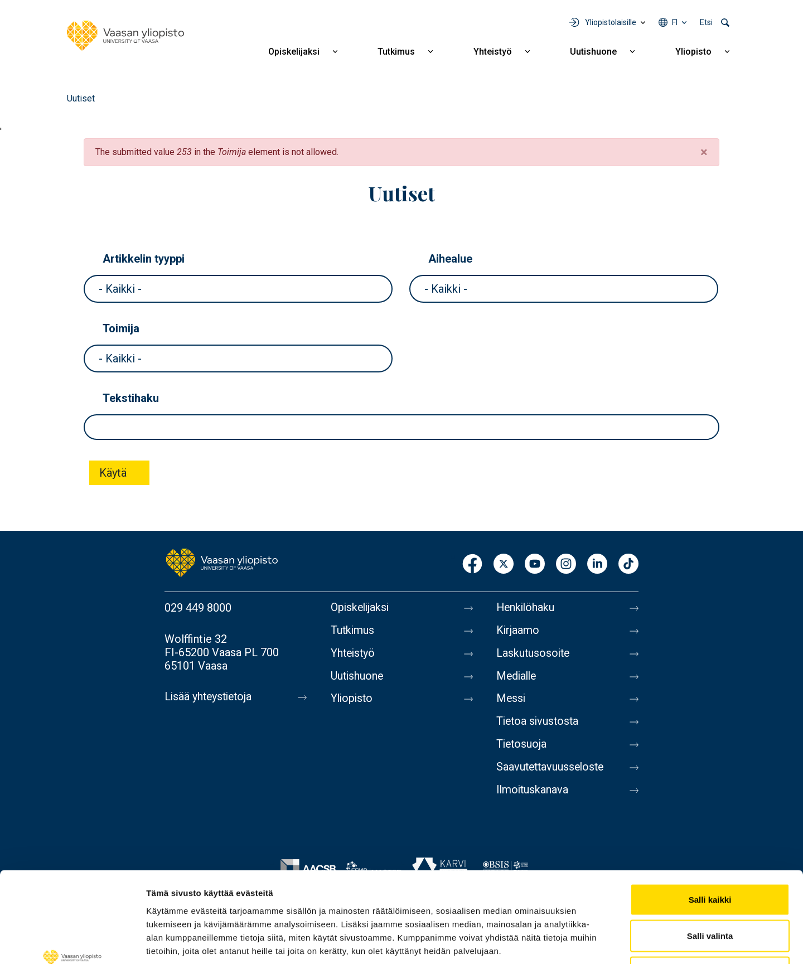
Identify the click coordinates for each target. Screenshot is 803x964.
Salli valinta (710, 854)
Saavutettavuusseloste (552, 771)
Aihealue (450, 258)
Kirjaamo (518, 631)
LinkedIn (597, 564)
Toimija (121, 328)
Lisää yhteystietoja (210, 697)
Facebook (472, 564)
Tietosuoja (522, 748)
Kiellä (710, 890)
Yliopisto (693, 51)
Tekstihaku (131, 398)
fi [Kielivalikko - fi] (675, 22)
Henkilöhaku (526, 607)
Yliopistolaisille (610, 22)
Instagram (566, 564)
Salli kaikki (710, 817)
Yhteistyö (492, 51)
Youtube (535, 564)
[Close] (704, 152)
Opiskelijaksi (294, 51)
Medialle (517, 678)
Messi (511, 701)
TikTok (628, 564)
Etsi (706, 22)
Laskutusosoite (534, 654)
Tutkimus (396, 51)
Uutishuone (593, 51)
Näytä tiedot (596, 942)
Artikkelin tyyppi (144, 258)
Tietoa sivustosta (539, 725)
